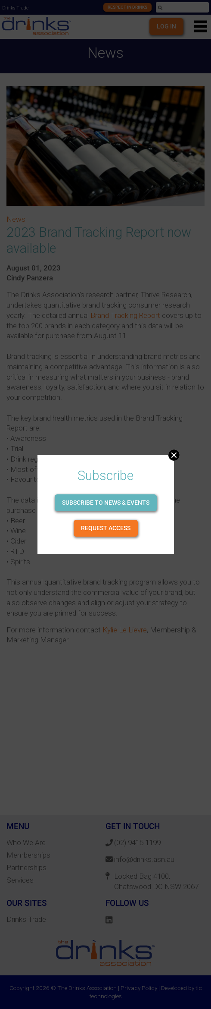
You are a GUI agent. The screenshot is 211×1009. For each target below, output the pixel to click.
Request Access (105, 528)
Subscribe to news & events (105, 502)
